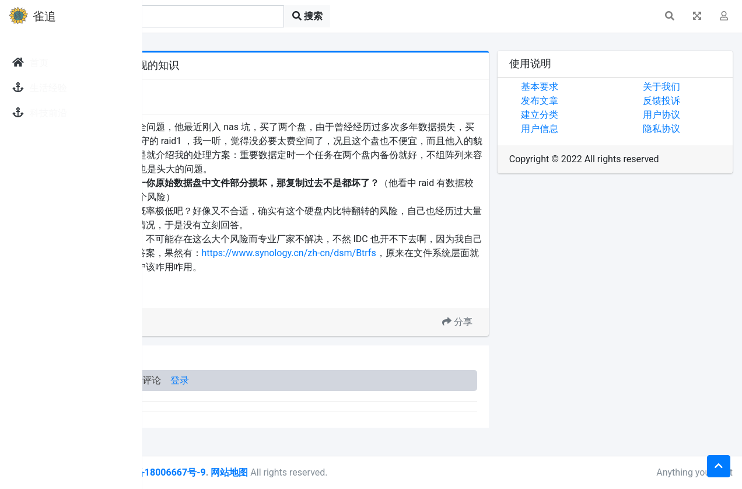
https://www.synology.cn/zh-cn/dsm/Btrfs (248, 281)
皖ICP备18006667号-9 (304, 472)
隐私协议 (686, 128)
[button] (670, 16)
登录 (325, 408)
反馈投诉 (686, 100)
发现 (197, 89)
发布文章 (588, 100)
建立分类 (588, 114)
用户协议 (686, 114)
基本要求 (588, 86)
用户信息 (588, 128)
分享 (506, 349)
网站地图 (375, 472)
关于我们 (686, 86)
